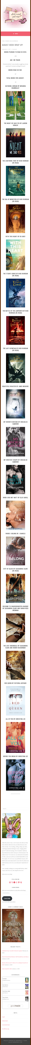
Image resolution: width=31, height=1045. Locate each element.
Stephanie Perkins (7, 980)
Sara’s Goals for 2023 (7, 969)
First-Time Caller (6, 991)
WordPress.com (17, 1042)
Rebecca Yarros (6, 999)
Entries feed (5, 1021)
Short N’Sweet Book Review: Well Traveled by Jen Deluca (15, 957)
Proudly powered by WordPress (13, 1040)
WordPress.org (5, 1029)
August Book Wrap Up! (12, 44)
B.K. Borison (6, 992)
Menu (16, 33)
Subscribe (7, 898)
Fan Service (5, 985)
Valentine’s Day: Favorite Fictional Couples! (12, 951)
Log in (3, 1017)
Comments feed (6, 1025)
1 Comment (14, 49)
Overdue (5, 978)
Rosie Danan (6, 986)
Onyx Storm (5, 997)
